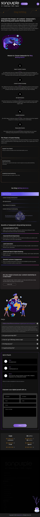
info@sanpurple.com (13, 368)
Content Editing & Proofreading (10, 209)
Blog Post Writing (7, 194)
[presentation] (12, 421)
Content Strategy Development (10, 197)
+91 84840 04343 (12, 362)
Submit (20, 425)
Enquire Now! (24, 3)
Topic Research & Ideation (9, 205)
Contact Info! (9, 284)
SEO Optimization (7, 201)
